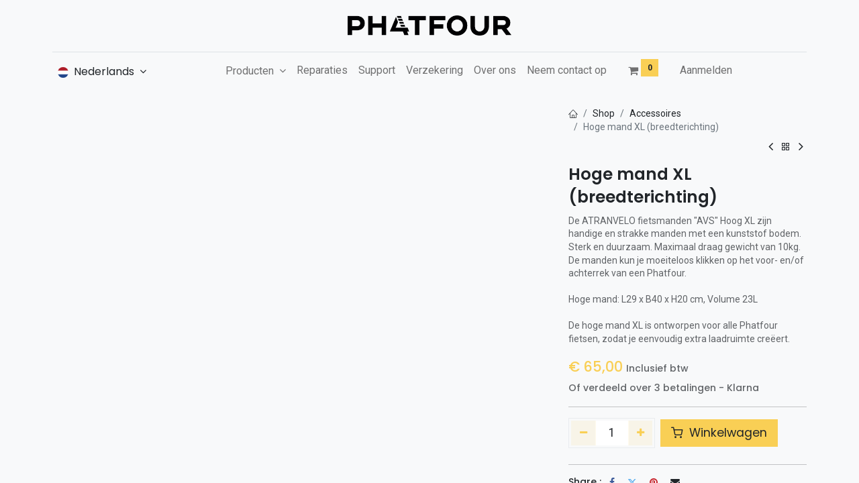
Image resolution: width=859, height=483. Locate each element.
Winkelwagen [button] (719, 433)
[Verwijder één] (583, 433)
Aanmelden (706, 70)
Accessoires (655, 113)
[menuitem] (322, 70)
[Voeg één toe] (640, 433)
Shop (604, 113)
